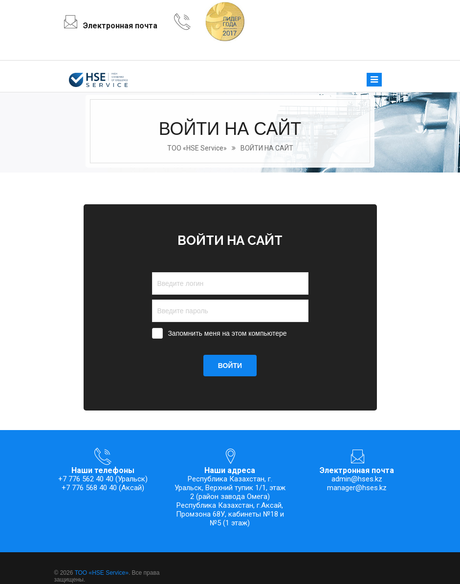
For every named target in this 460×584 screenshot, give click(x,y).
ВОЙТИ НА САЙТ (267, 148)
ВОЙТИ (230, 365)
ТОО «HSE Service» (197, 148)
